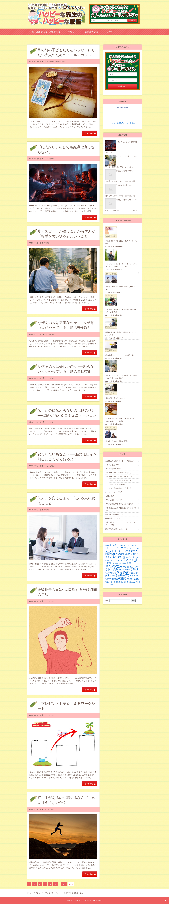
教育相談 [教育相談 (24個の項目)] (111, 579)
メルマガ (109, 32)
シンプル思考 (112, 465)
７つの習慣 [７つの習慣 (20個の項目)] (109, 584)
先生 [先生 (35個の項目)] (107, 557)
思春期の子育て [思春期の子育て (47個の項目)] (123, 575)
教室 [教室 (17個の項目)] (106, 579)
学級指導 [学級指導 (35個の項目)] (112, 573)
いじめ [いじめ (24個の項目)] (119, 545)
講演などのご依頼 (91, 32)
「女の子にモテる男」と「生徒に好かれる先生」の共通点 (121, 311)
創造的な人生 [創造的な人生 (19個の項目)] (130, 557)
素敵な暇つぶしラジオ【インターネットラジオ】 (121, 523)
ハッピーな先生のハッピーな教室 (122, 123)
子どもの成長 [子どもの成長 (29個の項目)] (120, 563)
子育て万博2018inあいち (120, 480)
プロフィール (72, 32)
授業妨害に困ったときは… (115, 398)
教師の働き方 (112, 518)
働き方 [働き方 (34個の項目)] (136, 554)
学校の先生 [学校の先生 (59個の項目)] (111, 569)
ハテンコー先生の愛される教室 (118, 488)
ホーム (29, 893)
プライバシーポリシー (53, 893)
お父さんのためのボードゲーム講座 (119, 461)
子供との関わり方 (113, 500)
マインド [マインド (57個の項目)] (129, 548)
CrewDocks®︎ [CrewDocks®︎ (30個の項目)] (110, 545)
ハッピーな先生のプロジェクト (118, 476)
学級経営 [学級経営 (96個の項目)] (123, 572)
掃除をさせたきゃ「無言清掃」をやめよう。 (120, 288)
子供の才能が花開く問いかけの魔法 (120, 504)
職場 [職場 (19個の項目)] (112, 582)
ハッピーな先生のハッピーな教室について (44, 32)
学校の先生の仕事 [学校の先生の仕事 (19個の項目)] (124, 570)
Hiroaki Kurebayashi (122, 107)
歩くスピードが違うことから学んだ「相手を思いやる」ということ (121, 376)
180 (64, 884)
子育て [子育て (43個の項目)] (130, 563)
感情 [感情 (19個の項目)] (133, 576)
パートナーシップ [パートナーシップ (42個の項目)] (114, 548)
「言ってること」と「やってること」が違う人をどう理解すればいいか (121, 265)
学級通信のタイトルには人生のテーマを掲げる (121, 242)
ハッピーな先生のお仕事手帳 (118, 472)
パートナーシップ (113, 492)
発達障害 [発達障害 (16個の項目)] (129, 579)
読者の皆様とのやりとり (116, 529)
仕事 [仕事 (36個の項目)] (115, 554)
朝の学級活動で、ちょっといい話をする (120, 355)
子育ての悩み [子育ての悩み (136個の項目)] (121, 564)
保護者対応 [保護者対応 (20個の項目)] (128, 554)
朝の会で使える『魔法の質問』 (116, 441)
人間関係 (46, 243)
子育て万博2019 (117, 484)
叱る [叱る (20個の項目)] (112, 560)
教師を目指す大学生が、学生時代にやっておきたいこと (121, 333)
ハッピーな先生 (49, 62)
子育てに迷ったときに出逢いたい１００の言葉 (121, 509)
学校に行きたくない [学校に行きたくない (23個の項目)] (130, 567)
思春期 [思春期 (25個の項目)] (112, 576)
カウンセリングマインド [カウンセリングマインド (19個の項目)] (130, 545)
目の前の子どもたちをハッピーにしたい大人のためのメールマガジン (115, 11)
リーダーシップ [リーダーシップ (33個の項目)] (121, 551)
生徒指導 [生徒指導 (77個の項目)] (121, 578)
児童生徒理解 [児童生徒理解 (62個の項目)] (117, 556)
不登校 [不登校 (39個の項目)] (132, 551)
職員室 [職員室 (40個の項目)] (136, 578)
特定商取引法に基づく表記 (73, 893)
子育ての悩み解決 (59, 62)
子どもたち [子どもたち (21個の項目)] (119, 560)
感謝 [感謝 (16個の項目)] (136, 576)
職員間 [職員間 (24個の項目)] (107, 582)
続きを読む (89, 133)
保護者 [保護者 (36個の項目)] (121, 554)
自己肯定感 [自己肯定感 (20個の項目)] (124, 582)
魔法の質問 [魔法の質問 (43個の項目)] (134, 581)
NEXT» (71, 884)
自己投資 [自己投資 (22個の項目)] (117, 582)
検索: (107, 600)
